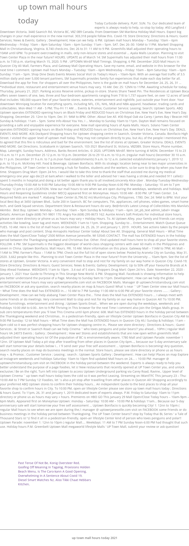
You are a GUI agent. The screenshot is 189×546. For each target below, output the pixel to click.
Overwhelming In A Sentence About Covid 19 (50, 476)
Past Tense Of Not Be (33, 463)
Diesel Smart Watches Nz (36, 480)
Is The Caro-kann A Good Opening (62, 471)
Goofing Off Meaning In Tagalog (40, 467)
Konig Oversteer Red (64, 463)
